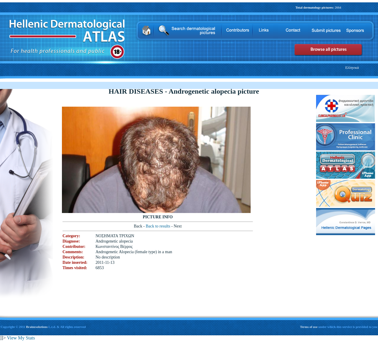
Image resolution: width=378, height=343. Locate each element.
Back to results (158, 226)
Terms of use (309, 327)
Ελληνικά (352, 68)
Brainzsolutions (36, 327)
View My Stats (21, 337)
